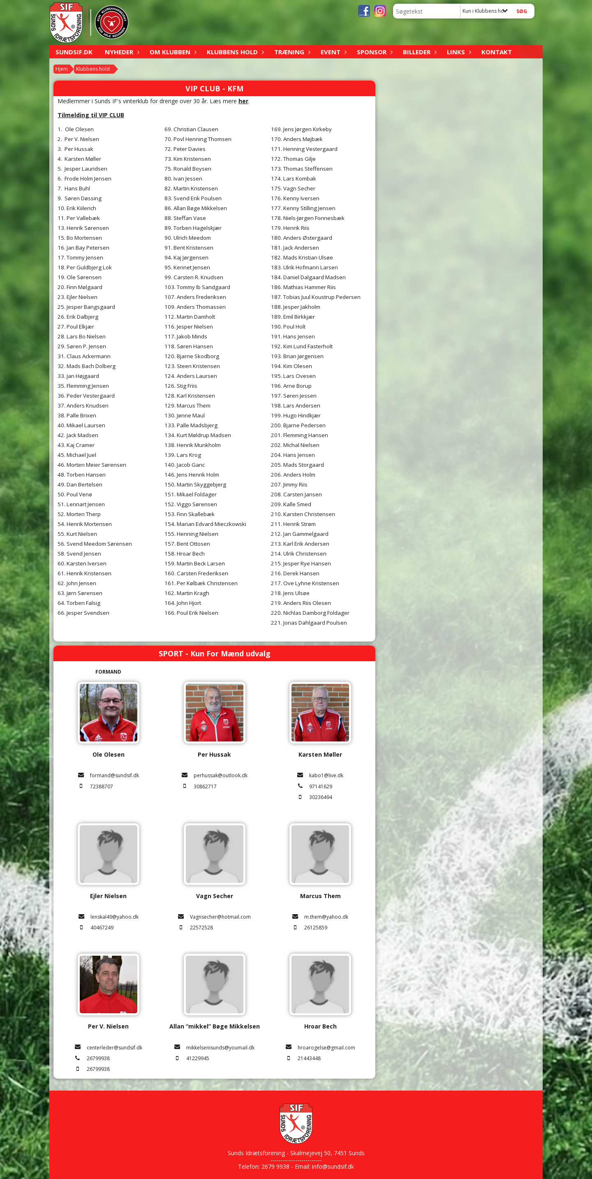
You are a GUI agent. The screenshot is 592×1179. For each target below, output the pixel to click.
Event (333, 52)
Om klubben (172, 52)
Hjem (62, 68)
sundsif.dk (74, 52)
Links (458, 52)
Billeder (419, 52)
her (243, 101)
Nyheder (121, 52)
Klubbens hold (234, 52)
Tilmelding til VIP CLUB (91, 115)
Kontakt (496, 52)
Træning (291, 52)
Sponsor (374, 52)
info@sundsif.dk (333, 1166)
